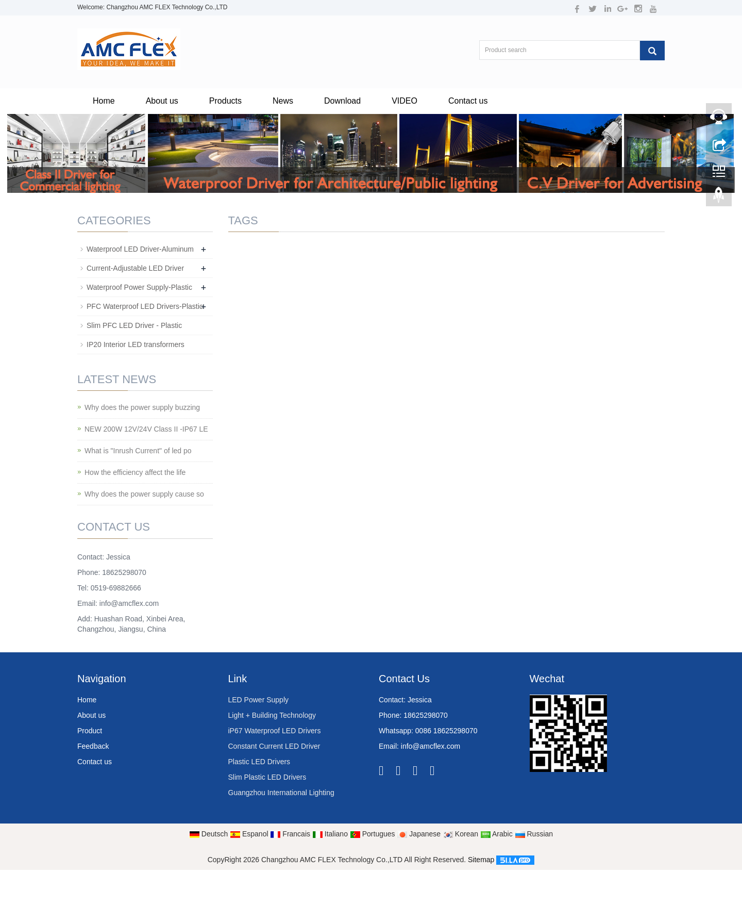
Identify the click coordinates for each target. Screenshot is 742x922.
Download (342, 100)
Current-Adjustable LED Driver (135, 268)
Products (225, 100)
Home (104, 100)
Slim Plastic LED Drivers (267, 777)
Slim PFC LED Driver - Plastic (134, 325)
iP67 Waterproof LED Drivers (274, 731)
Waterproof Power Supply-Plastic (139, 287)
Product (89, 731)
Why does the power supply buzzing (142, 407)
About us (162, 100)
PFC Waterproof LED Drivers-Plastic (145, 306)
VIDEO (404, 100)
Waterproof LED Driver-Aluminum (140, 249)
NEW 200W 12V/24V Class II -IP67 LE (146, 429)
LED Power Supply (258, 700)
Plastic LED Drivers (259, 762)
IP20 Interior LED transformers (135, 344)
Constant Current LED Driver (274, 746)
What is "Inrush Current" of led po (138, 451)
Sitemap (481, 859)
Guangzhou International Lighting (281, 792)
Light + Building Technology (272, 715)
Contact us (467, 100)
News (283, 100)
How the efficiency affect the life (135, 472)
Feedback (93, 746)
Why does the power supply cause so (144, 494)
